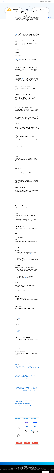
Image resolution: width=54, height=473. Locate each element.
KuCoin (18, 331)
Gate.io (18, 332)
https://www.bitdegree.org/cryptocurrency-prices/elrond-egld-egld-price (25, 380)
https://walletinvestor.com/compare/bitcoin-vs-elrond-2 (23, 403)
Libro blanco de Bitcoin (18, 59)
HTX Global (18, 330)
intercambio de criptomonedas (29, 66)
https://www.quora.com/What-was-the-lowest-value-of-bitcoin (24, 378)
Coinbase (25, 277)
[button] (52, 1)
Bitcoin (16, 34)
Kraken (27, 426)
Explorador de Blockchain (22, 221)
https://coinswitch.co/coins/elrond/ (20, 398)
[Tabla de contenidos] (20, 49)
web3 (16, 364)
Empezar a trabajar (19, 442)
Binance (22, 78)
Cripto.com (31, 253)
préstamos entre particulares (25, 103)
